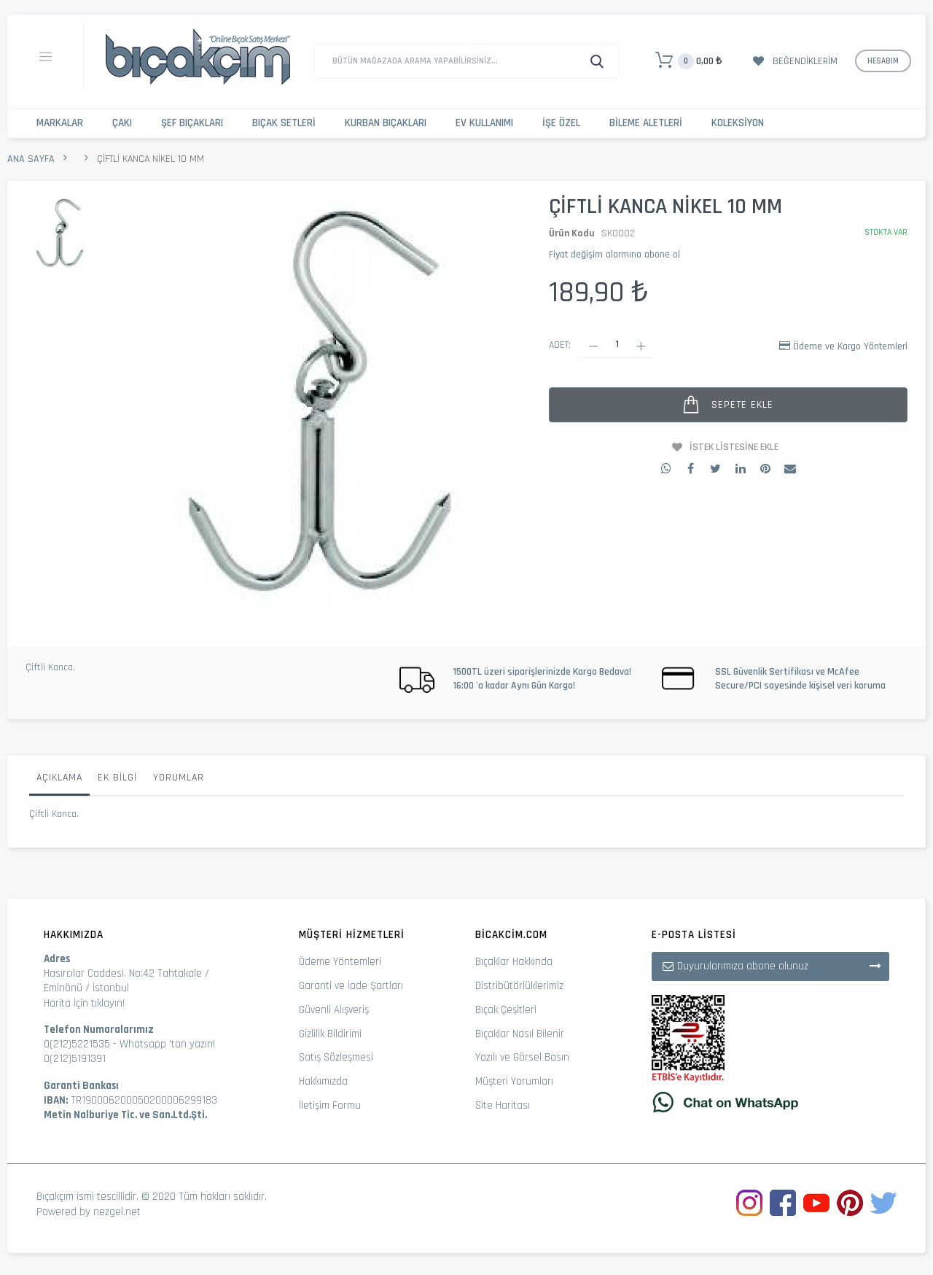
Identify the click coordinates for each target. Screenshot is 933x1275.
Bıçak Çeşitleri (505, 1009)
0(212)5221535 (77, 1044)
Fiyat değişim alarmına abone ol (614, 254)
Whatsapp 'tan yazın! (167, 1044)
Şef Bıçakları (192, 123)
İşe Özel (561, 123)
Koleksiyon (737, 123)
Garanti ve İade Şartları (351, 985)
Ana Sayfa (31, 159)
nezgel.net (117, 1212)
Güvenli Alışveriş (334, 1009)
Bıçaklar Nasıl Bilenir (519, 1033)
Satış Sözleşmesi (336, 1057)
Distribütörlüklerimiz (519, 985)
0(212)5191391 (75, 1059)
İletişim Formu (330, 1105)
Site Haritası (502, 1105)
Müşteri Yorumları (514, 1081)
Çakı (122, 123)
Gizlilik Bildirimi (330, 1033)
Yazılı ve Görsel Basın (522, 1057)
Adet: (560, 345)
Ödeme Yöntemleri (340, 961)
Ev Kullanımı (484, 123)
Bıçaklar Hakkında (514, 961)
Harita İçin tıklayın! (84, 1003)
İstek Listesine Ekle (734, 447)
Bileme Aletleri (645, 123)
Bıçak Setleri (284, 123)
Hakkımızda (323, 1081)
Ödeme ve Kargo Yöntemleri (850, 346)
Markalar (59, 123)
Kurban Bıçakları (385, 123)
